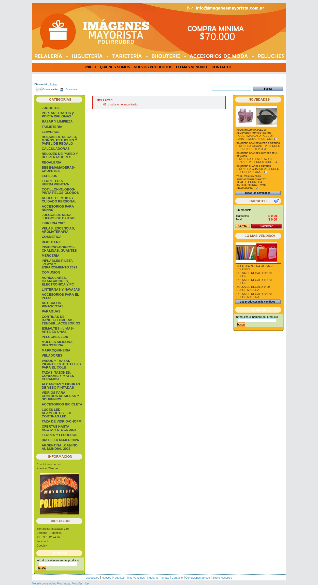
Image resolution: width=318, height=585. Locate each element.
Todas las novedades (257, 193)
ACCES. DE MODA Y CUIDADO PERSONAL (59, 199)
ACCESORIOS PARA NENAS (58, 208)
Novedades (259, 99)
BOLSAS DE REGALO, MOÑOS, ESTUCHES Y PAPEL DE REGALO (59, 140)
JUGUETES (51, 108)
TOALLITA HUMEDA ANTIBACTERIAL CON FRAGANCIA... (251, 185)
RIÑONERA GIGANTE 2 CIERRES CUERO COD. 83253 (258, 147)
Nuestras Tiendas (48, 468)
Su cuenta (71, 89)
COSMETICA (52, 237)
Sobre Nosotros (222, 577)
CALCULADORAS (56, 149)
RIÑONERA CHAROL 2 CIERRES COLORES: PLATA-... (258, 170)
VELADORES (52, 355)
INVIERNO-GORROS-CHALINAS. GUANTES (59, 248)
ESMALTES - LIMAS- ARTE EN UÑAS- (58, 330)
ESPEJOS (49, 176)
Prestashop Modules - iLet (73, 583)
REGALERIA (51, 162)
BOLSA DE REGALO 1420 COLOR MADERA (253, 288)
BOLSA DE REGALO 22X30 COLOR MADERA (254, 295)
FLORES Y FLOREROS (59, 435)
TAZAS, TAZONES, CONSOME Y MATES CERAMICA (58, 376)
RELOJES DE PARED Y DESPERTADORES (60, 155)
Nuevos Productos (113, 577)
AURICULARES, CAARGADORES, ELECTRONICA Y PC (58, 281)
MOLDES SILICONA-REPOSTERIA (58, 343)
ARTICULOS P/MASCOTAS (53, 304)
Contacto (177, 577)
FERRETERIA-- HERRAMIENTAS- (55, 182)
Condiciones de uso (49, 464)
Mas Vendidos (136, 577)
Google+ (42, 545)
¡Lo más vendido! (259, 236)
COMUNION (51, 272)
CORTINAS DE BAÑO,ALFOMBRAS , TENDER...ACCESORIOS (61, 320)
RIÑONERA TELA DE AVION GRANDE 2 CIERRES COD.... (255, 160)
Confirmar (267, 226)
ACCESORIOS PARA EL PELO (60, 296)
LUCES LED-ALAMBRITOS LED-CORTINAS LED (57, 413)
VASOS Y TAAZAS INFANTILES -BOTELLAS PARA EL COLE (61, 364)
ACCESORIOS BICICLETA (62, 404)
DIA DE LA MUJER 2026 (60, 440)
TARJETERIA (52, 127)
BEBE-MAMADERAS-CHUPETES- (58, 169)
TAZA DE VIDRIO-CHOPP (61, 421)
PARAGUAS (51, 311)
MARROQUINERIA (56, 350)
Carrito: (46, 89)
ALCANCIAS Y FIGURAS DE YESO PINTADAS (61, 385)
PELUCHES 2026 (55, 337)
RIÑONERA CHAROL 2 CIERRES (254, 166)
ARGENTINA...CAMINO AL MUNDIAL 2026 (60, 447)
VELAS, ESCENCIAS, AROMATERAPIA (58, 230)
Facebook (43, 541)
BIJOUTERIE (52, 242)
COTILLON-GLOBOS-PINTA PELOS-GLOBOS (60, 191)
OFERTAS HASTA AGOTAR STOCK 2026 (59, 428)
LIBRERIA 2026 (53, 223)
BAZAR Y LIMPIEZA (57, 121)
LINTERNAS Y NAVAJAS (61, 289)
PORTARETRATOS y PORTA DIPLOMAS (58, 114)
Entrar (53, 84)
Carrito (257, 201)
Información (60, 456)
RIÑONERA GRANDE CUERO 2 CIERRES (258, 143)
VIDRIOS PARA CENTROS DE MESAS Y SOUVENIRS (60, 396)
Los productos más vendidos (257, 301)
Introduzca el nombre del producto (58, 560)
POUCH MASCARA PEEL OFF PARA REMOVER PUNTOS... (256, 137)
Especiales (92, 577)
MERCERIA (50, 255)
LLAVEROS (51, 132)
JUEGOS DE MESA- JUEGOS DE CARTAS (59, 216)
